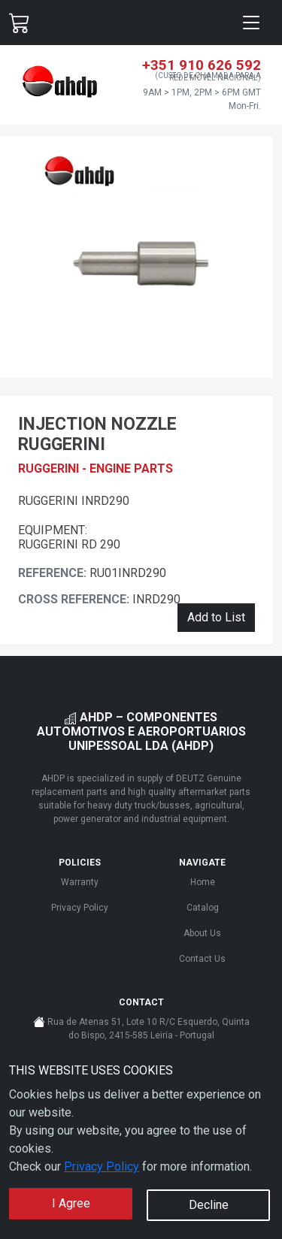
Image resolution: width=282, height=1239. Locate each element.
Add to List (216, 617)
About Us (202, 933)
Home (202, 882)
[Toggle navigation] (251, 22)
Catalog (202, 907)
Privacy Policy (101, 1166)
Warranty (80, 882)
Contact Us (202, 958)
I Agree (71, 1203)
